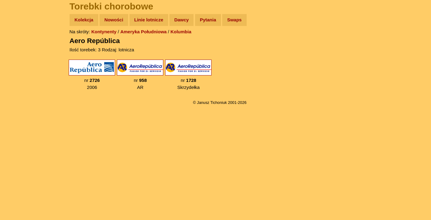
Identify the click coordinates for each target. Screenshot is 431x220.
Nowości (113, 19)
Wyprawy (20, 43)
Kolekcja (83, 19)
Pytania (208, 19)
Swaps (234, 19)
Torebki (18, 126)
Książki (18, 79)
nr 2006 (92, 75)
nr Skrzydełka (188, 75)
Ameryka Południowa (143, 31)
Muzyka (18, 90)
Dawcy (181, 19)
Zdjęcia (18, 55)
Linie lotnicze (148, 19)
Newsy (17, 67)
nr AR (140, 75)
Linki (15, 114)
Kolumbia (180, 31)
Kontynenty (104, 31)
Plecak (17, 102)
